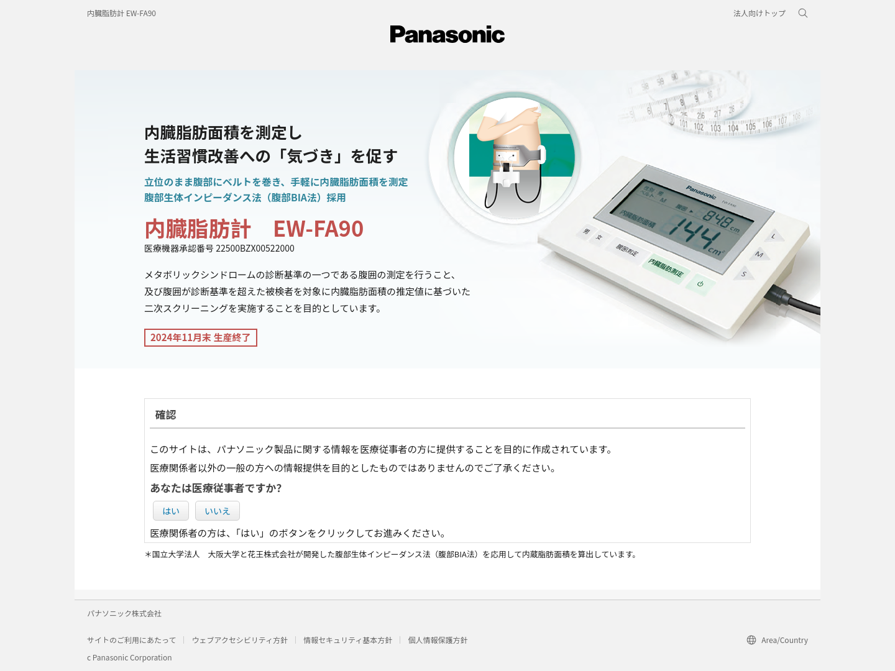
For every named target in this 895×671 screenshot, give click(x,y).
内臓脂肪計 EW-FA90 (121, 12)
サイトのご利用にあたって (131, 639)
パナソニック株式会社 (124, 613)
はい (171, 510)
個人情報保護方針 (437, 639)
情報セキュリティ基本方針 (347, 639)
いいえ (217, 510)
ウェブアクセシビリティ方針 (239, 639)
